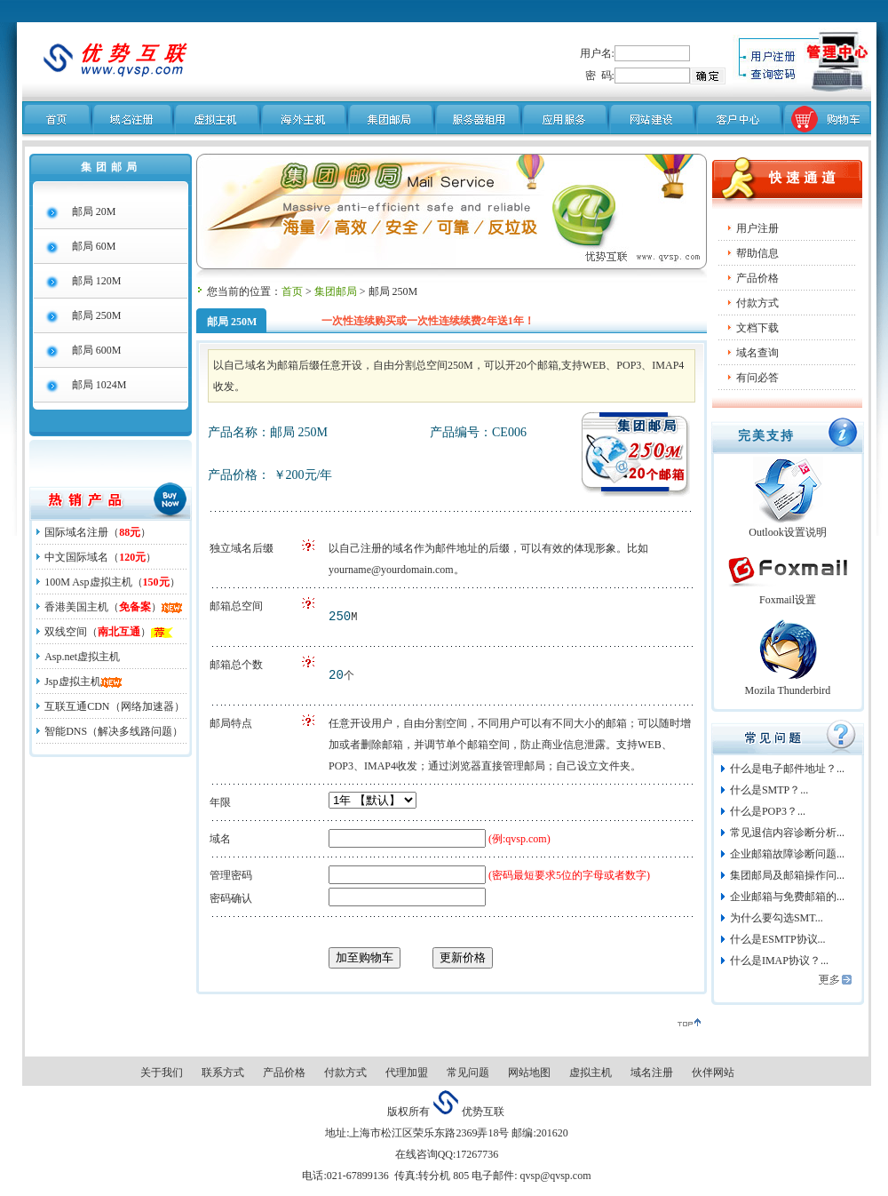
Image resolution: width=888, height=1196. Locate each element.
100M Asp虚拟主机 (87, 582)
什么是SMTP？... (769, 790)
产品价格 (284, 1072)
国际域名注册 (76, 532)
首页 (292, 291)
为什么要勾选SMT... (776, 918)
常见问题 (468, 1072)
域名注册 (651, 1072)
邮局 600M (97, 350)
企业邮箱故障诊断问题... (787, 854)
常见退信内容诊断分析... (787, 832)
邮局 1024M (99, 385)
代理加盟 (406, 1072)
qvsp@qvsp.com (554, 1175)
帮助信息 (757, 253)
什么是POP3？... (767, 811)
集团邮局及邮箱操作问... (787, 875)
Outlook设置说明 (787, 532)
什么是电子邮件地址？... (787, 768)
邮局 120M (97, 281)
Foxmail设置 (787, 600)
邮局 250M (97, 315)
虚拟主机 (590, 1072)
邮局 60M (94, 246)
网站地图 (529, 1072)
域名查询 (757, 353)
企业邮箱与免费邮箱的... (787, 896)
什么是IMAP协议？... (779, 960)
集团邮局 (335, 291)
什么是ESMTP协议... (778, 939)
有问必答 (757, 377)
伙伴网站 (713, 1072)
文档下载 (757, 328)
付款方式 (757, 303)
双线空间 (65, 632)
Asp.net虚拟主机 (82, 656)
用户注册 (757, 228)
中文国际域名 (76, 557)
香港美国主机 (76, 607)
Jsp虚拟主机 (72, 681)
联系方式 (223, 1072)
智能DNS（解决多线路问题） (113, 731)
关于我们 (161, 1072)
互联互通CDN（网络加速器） (114, 706)
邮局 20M (94, 211)
